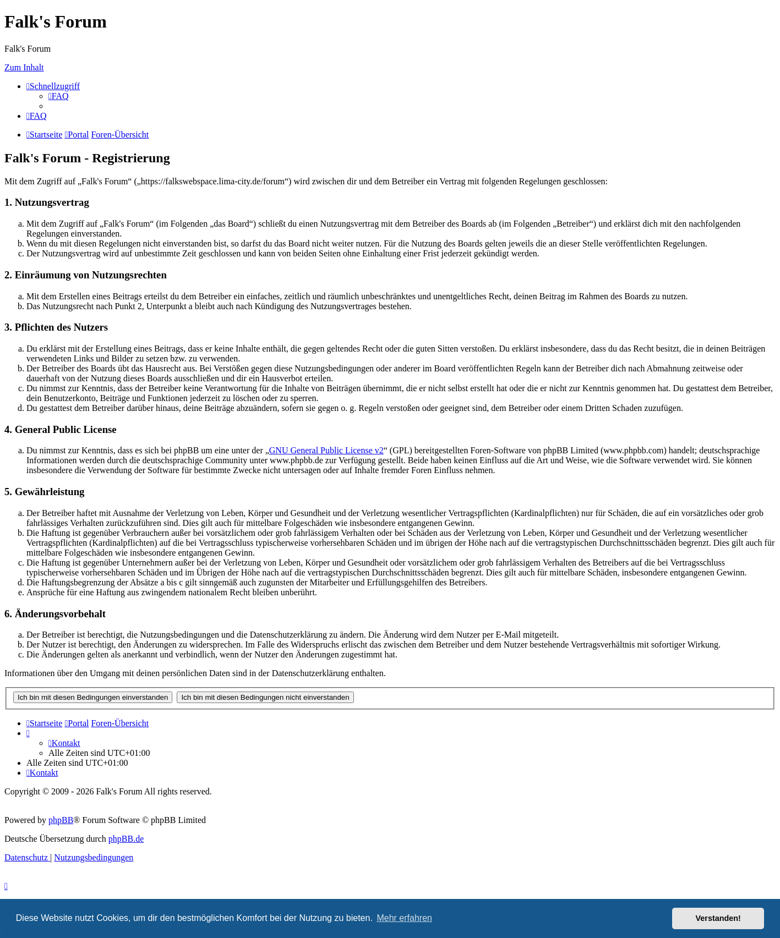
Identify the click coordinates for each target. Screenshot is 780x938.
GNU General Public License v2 (326, 450)
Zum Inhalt (24, 67)
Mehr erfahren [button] (404, 918)
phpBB (60, 820)
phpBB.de (126, 838)
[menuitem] (58, 96)
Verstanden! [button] (718, 918)
